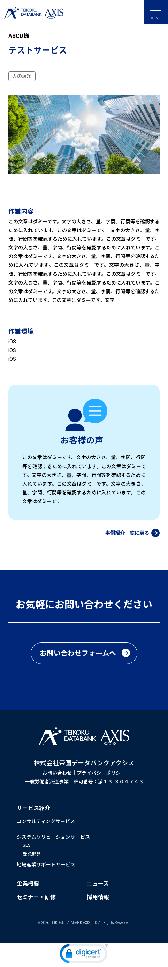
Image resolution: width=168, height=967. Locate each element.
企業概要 (28, 883)
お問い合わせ (57, 773)
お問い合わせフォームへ (78, 653)
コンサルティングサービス (46, 821)
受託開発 (32, 854)
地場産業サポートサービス (46, 865)
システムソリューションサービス (53, 837)
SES (27, 845)
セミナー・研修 (36, 897)
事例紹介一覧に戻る (127, 533)
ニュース (98, 883)
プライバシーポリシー (101, 773)
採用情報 (98, 897)
